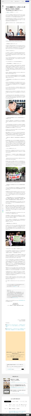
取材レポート (10, 386)
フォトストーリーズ (18, 387)
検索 (26, 383)
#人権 (10, 364)
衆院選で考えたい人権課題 (18, 362)
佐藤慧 (10, 390)
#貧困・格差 (18, 364)
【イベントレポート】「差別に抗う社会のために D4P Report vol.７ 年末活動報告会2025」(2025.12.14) (18, 367)
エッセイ (17, 386)
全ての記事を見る (7, 383)
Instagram (14, 404)
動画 (25, 387)
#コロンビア (23, 397)
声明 (19, 386)
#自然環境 (23, 393)
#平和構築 (14, 393)
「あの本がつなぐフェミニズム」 (15, 297)
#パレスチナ (21, 396)
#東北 (9, 396)
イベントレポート (13, 387)
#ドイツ (19, 397)
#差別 (11, 364)
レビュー (10, 387)
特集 (25, 386)
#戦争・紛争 (16, 364)
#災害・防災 (10, 393)
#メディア (12, 394)
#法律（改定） (24, 364)
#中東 (26, 396)
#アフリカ (10, 397)
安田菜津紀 (13, 390)
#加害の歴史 (17, 394)
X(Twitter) (11, 404)
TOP (1, 402)
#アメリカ (21, 397)
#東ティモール (12, 397)
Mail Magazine (7, 404)
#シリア (19, 396)
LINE (2, 211)
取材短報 (22, 386)
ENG (29, 0)
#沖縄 (12, 396)
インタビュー (14, 386)
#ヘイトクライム (15, 364)
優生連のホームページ (16, 286)
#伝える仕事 (22, 394)
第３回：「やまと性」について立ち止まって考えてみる (18, 372)
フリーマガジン (22, 387)
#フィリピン (15, 397)
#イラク (17, 396)
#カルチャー (25, 393)
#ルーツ (19, 394)
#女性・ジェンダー (22, 364)
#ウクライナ (17, 397)
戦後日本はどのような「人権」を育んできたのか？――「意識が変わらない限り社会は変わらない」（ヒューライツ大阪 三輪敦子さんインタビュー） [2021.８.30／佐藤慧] (15, 325)
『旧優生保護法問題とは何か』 (22, 300)
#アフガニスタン (24, 396)
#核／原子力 (15, 394)
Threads (17, 404)
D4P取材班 (17, 390)
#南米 (25, 397)
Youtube (22, 404)
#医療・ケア (12, 393)
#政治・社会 (20, 364)
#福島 (10, 396)
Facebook (2, 210)
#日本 (25, 364)
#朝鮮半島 (15, 396)
